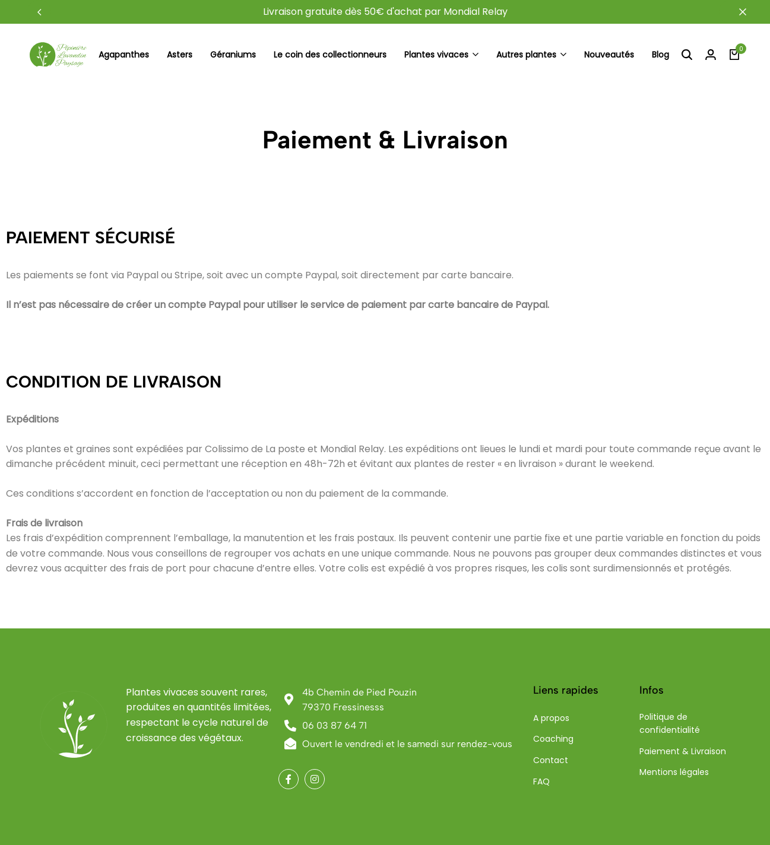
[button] (39, 12)
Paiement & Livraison (682, 751)
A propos (551, 718)
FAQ (541, 781)
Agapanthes (124, 55)
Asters (179, 55)
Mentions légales (674, 772)
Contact (550, 760)
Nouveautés (609, 55)
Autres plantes (526, 55)
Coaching (553, 739)
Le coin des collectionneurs (330, 55)
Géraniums (233, 55)
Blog (660, 55)
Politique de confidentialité (669, 723)
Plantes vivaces (436, 55)
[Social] (288, 779)
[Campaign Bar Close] (748, 12)
